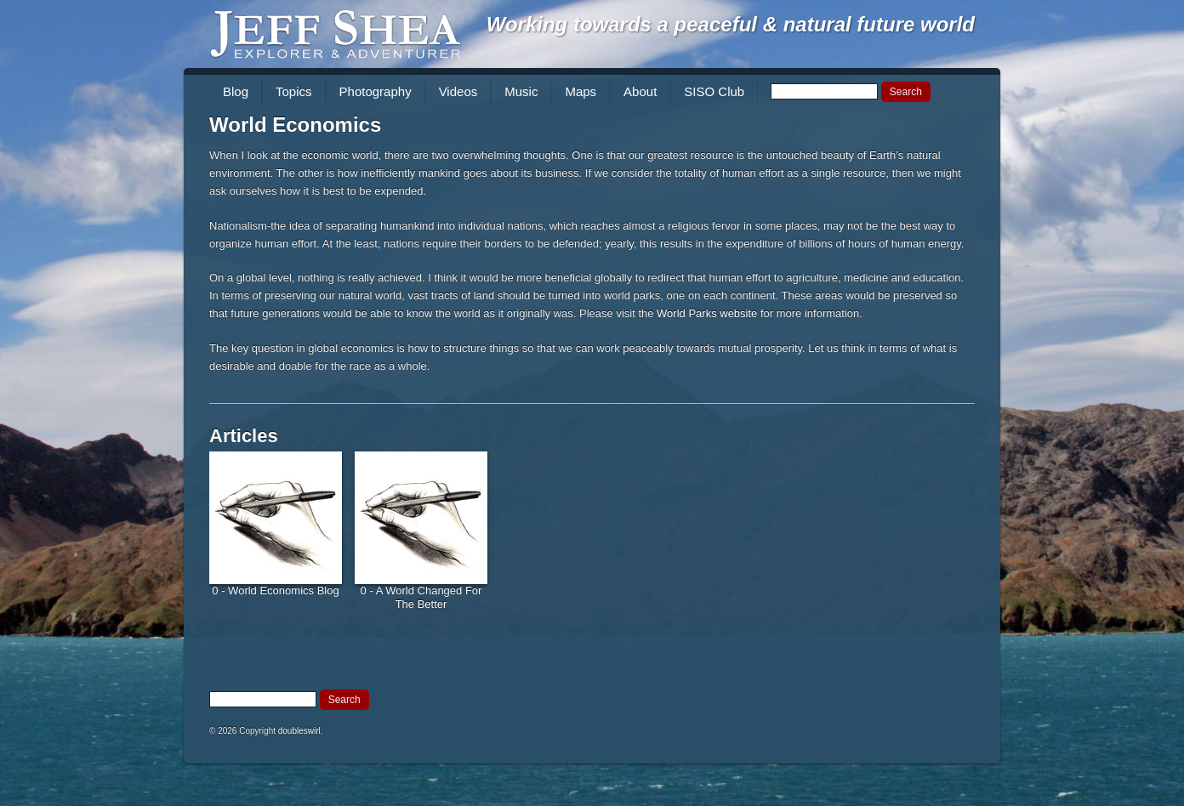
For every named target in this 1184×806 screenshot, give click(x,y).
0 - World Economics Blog (275, 590)
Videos (458, 91)
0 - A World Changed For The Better (421, 597)
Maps (580, 91)
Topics (294, 91)
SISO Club (714, 91)
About (640, 91)
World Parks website (707, 313)
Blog (235, 91)
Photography (375, 91)
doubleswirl (299, 730)
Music (521, 91)
